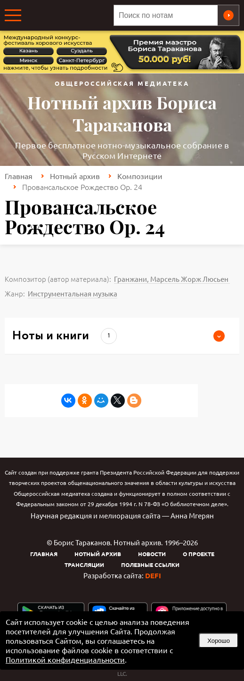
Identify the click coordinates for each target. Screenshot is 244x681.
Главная (19, 176)
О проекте (198, 554)
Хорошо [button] (218, 640)
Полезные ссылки (150, 564)
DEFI (153, 575)
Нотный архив (75, 176)
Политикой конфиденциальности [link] (65, 659)
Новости (152, 554)
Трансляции (84, 564)
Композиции (140, 176)
